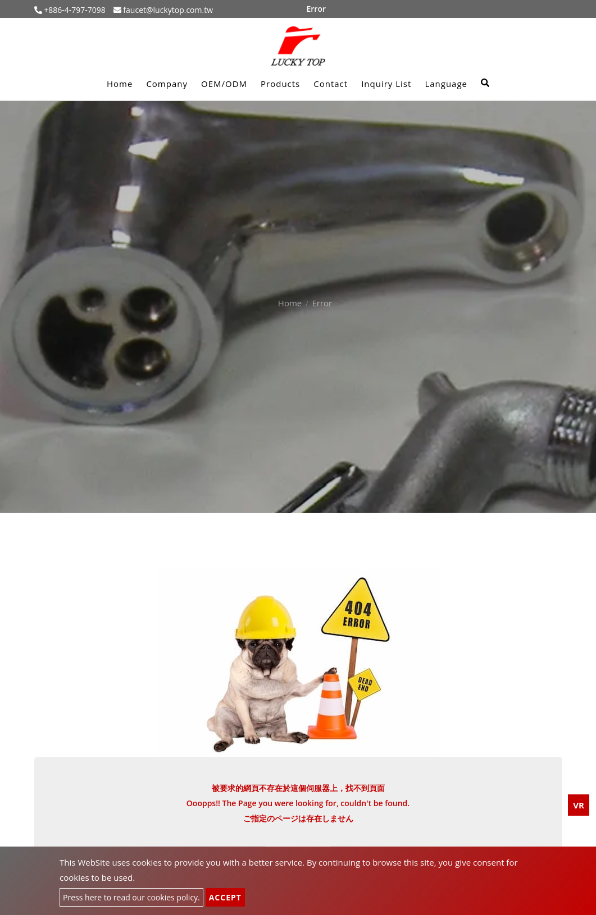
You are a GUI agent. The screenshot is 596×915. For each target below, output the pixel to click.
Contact (330, 83)
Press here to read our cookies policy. (131, 897)
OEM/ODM (224, 83)
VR (578, 805)
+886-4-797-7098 (74, 9)
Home (120, 83)
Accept (225, 897)
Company (167, 83)
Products (280, 83)
